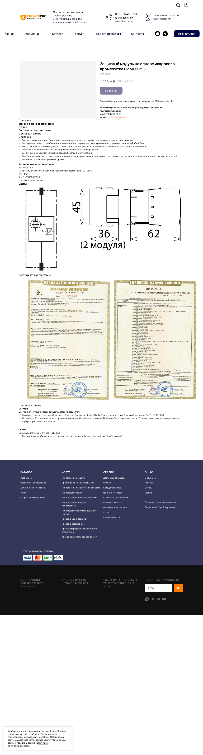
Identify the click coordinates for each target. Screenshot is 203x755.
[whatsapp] (157, 33)
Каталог (58, 34)
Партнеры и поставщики (115, 507)
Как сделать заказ (112, 487)
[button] (178, 5)
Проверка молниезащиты (74, 518)
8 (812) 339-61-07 (112, 114)
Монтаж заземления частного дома (79, 497)
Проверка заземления (73, 523)
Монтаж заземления (72, 492)
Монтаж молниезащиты (73, 477)
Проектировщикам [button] (108, 34)
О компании (33, 34)
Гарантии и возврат (112, 492)
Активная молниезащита (32, 487)
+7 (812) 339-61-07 (124, 17)
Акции (106, 512)
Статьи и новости (111, 517)
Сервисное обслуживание (116, 497)
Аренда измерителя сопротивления (79, 536)
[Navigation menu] (197, 5)
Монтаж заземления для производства (74, 504)
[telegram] (165, 33)
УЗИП (23, 492)
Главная (8, 34)
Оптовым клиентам (112, 502)
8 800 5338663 (126, 14)
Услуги (80, 34)
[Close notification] (70, 729)
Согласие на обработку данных (160, 507)
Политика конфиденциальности (160, 502)
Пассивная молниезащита (33, 482)
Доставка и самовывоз (114, 477)
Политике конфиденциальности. (28, 744)
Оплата (107, 482)
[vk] (158, 599)
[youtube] (164, 599)
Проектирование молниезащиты (78, 482)
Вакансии (149, 492)
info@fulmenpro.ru (124, 21)
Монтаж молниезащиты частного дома (81, 487)
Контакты (137, 34)
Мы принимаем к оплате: (43, 551)
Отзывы (148, 487)
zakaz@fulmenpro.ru (117, 117)
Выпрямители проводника (33, 497)
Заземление (26, 477)
